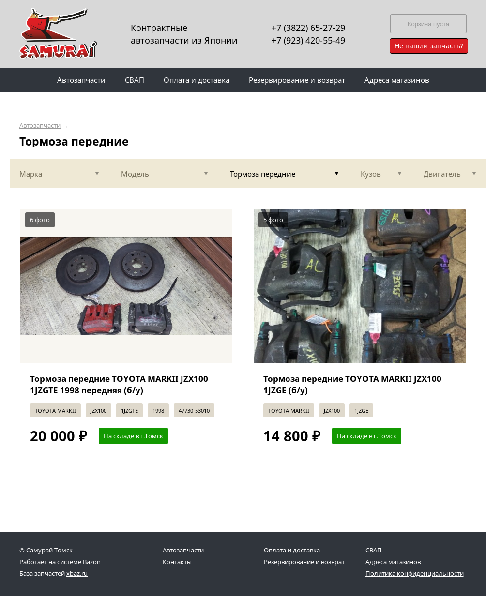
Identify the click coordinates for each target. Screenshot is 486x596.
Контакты (177, 561)
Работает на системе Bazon (60, 561)
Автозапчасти (40, 125)
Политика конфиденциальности (414, 573)
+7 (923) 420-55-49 (308, 40)
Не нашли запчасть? (429, 45)
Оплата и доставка (292, 550)
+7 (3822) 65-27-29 (308, 27)
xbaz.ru (77, 573)
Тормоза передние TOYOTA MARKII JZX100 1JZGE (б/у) (352, 384)
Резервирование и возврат (304, 561)
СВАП (373, 550)
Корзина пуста (428, 24)
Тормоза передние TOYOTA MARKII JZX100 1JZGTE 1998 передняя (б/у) (119, 384)
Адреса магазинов (393, 561)
